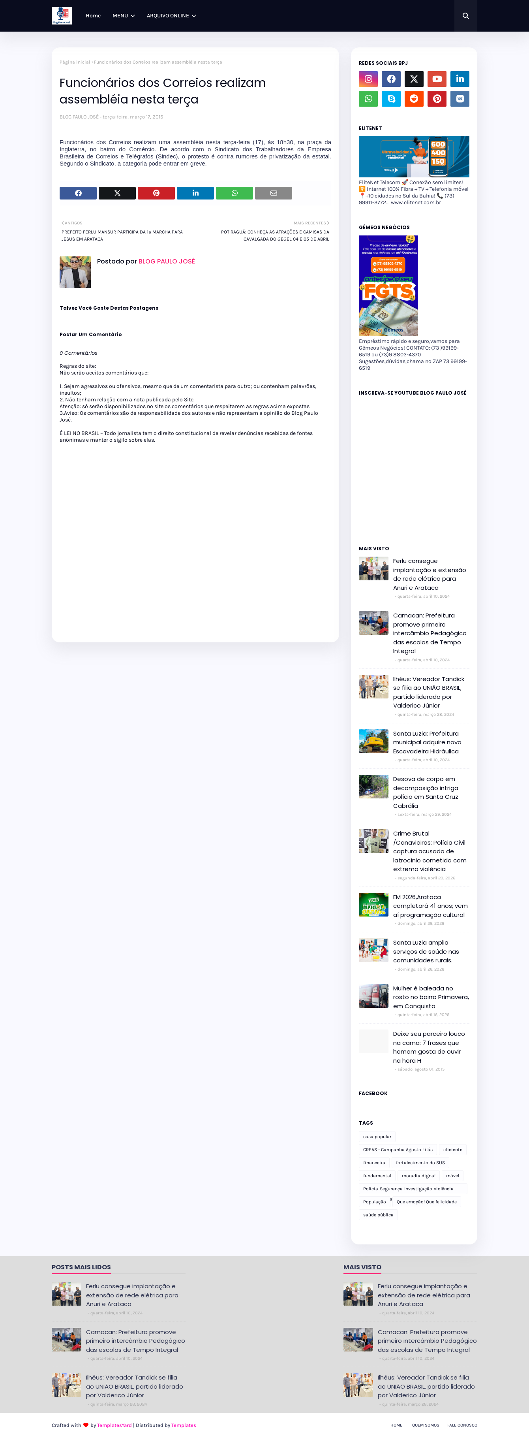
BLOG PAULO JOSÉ (79, 117)
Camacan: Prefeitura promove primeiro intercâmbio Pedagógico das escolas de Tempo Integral (430, 633)
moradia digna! (418, 1175)
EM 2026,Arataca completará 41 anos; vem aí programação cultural (430, 906)
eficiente (452, 1149)
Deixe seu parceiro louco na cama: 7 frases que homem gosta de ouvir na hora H (429, 1047)
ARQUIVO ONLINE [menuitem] (168, 15)
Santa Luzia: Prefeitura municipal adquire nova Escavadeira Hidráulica (427, 742)
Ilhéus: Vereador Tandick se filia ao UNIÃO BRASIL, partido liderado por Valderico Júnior (428, 692)
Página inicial (75, 62)
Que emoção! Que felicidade (427, 1202)
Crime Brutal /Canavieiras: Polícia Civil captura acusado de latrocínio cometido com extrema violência (430, 851)
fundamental (377, 1175)
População (374, 1202)
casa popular (377, 1136)
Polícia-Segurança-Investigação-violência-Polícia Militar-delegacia (409, 1190)
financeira (374, 1162)
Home (396, 1425)
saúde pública (378, 1215)
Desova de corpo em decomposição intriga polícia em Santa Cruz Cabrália (425, 792)
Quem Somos (425, 1425)
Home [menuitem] (93, 15)
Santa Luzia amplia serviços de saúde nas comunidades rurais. (426, 951)
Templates (183, 1425)
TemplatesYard (114, 1425)
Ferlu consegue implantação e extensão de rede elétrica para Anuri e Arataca (429, 574)
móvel (452, 1175)
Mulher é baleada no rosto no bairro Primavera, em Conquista (431, 997)
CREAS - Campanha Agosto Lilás (398, 1149)
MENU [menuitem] (120, 15)
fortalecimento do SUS (420, 1162)
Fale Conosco (462, 1425)
